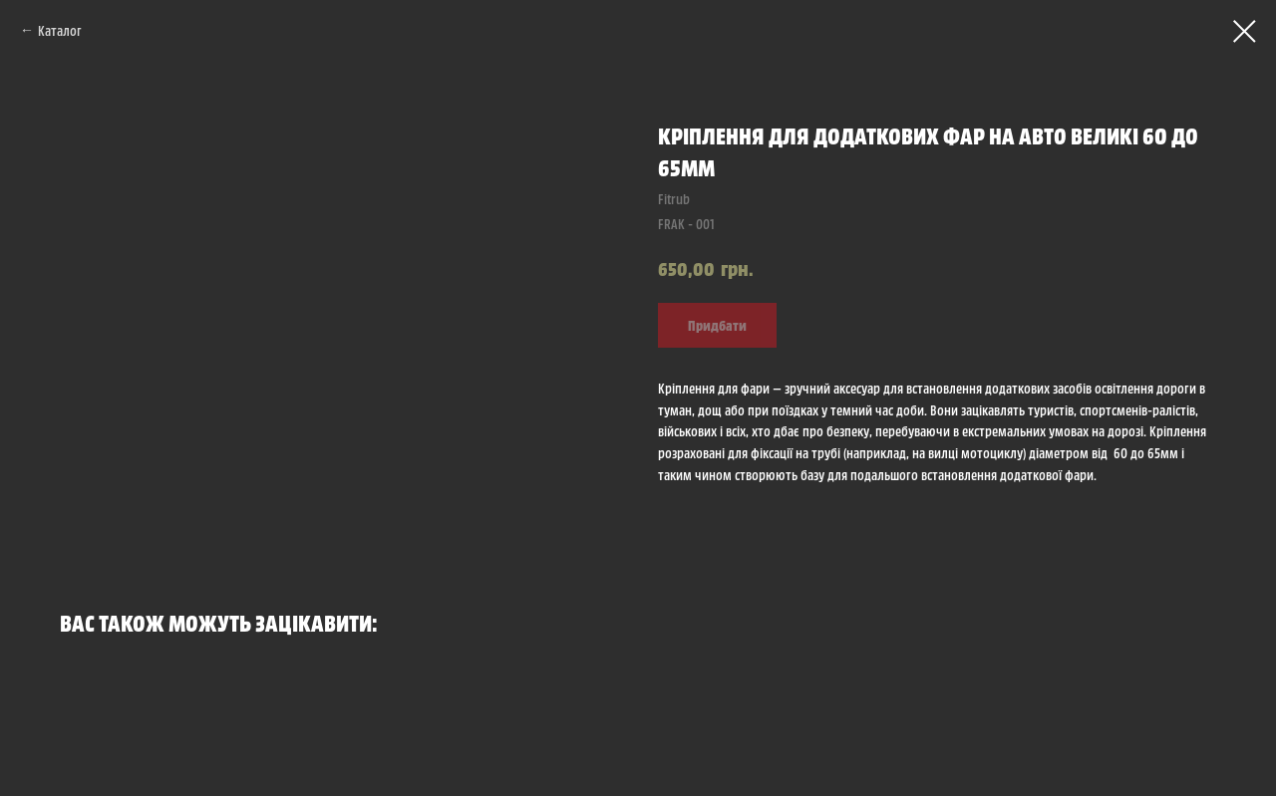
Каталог (60, 30)
